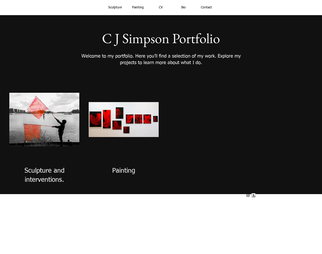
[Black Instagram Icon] (248, 195)
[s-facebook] (253, 195)
